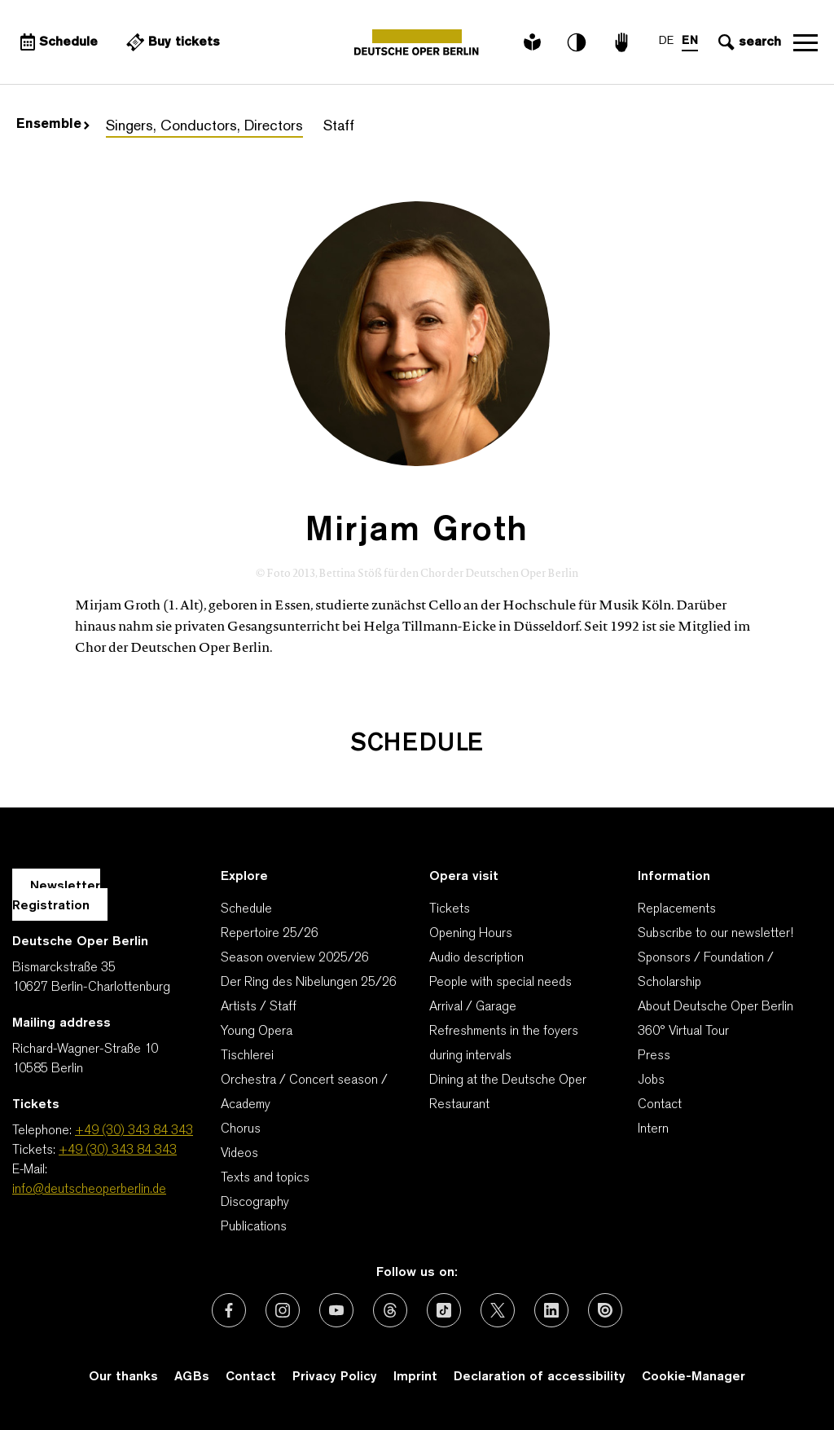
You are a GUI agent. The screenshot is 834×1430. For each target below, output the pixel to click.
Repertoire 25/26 (269, 933)
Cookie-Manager (693, 1377)
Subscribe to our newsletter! (715, 933)
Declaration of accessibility (540, 1377)
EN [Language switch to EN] (690, 41)
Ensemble (53, 124)
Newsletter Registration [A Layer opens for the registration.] (56, 896)
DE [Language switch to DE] (666, 41)
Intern (653, 1129)
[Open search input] (747, 42)
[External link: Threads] (390, 1310)
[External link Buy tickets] (171, 42)
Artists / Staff (258, 1007)
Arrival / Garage (472, 1007)
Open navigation (805, 42)
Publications (254, 1227)
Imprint (415, 1377)
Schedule (246, 909)
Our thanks (123, 1377)
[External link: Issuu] (605, 1310)
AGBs (191, 1377)
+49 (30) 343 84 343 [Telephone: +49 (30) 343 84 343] (134, 1130)
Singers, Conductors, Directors (204, 126)
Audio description (476, 958)
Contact (660, 1104)
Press (654, 1056)
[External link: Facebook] (229, 1310)
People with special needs (500, 982)
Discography (255, 1202)
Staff (338, 126)
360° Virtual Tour (683, 1031)
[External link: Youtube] (336, 1310)
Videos (239, 1153)
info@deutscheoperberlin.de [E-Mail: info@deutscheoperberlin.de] (89, 1189)
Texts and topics (265, 1178)
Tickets (449, 909)
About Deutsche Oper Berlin (715, 1007)
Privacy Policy (334, 1377)
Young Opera (256, 1031)
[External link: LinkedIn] (551, 1310)
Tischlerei (247, 1056)
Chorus (241, 1129)
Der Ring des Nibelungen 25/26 (309, 982)
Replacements (677, 909)
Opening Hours (470, 933)
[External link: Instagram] (282, 1310)
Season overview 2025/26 (295, 958)
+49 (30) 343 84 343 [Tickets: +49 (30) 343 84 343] (118, 1150)
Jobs (651, 1080)
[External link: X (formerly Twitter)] (497, 1310)
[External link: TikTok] (444, 1310)
